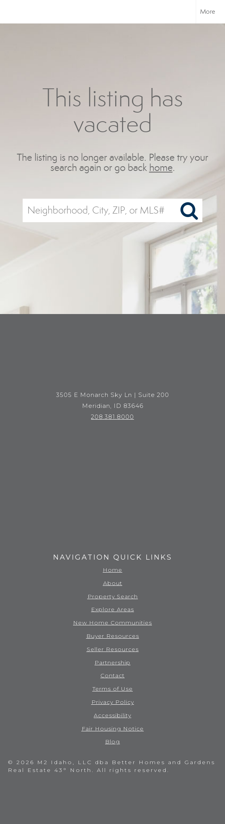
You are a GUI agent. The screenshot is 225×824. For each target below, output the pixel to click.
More (207, 11)
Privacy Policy (112, 702)
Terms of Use (113, 688)
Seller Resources (113, 649)
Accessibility (112, 715)
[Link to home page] (13, 11)
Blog (112, 741)
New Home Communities (112, 622)
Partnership (112, 662)
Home (112, 569)
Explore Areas (112, 609)
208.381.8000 (112, 416)
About (112, 583)
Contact (112, 675)
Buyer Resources (112, 635)
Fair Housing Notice (113, 728)
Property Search (113, 596)
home (161, 168)
